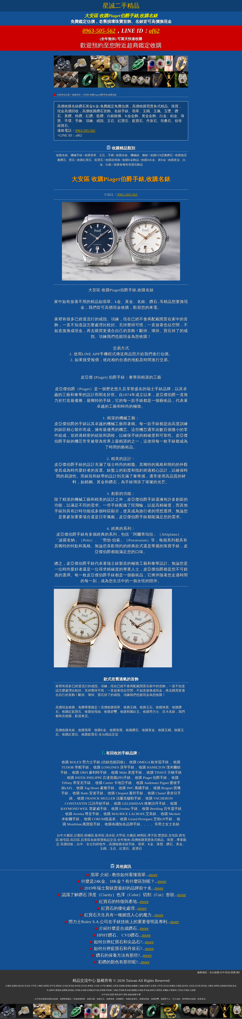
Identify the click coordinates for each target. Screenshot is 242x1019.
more (153, 874)
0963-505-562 (98, 30)
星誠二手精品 (121, 5)
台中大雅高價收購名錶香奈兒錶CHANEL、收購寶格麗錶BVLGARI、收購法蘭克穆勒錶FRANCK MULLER (121, 859)
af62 (154, 30)
